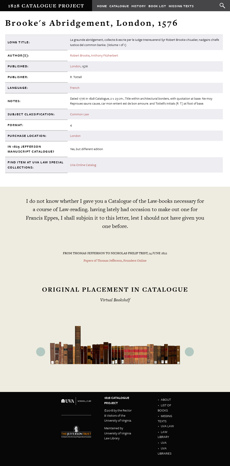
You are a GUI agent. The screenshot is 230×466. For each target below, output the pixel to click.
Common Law (79, 114)
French (75, 87)
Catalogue (119, 5)
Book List (157, 5)
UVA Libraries (164, 451)
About (166, 399)
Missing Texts (181, 5)
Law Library (163, 434)
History (138, 5)
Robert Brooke (80, 55)
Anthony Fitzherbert (104, 55)
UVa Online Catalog (83, 164)
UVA (164, 442)
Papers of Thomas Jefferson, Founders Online (115, 260)
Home (102, 5)
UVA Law (167, 426)
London (75, 66)
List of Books (164, 408)
